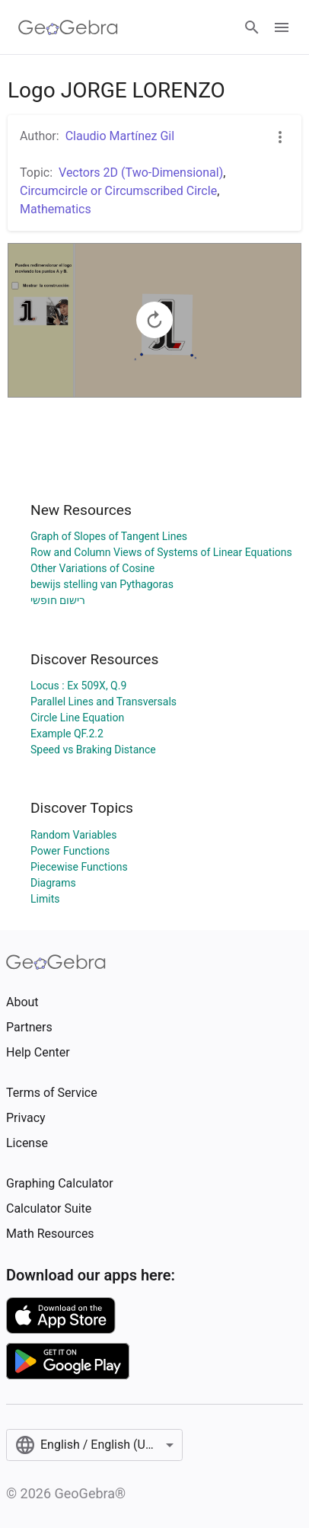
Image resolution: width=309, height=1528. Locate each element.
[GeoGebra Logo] (68, 27)
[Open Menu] (281, 27)
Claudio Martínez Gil (119, 136)
